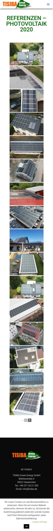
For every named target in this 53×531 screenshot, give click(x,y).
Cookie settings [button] (40, 522)
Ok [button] (26, 526)
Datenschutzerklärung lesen (16, 522)
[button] (48, 4)
